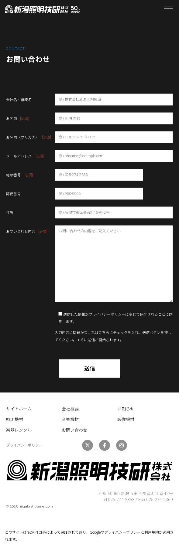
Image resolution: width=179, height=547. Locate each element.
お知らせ (125, 408)
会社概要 (70, 408)
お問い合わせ (74, 430)
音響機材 (70, 419)
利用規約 (151, 532)
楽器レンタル (19, 430)
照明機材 (14, 419)
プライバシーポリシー (122, 532)
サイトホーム (19, 408)
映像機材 (125, 419)
